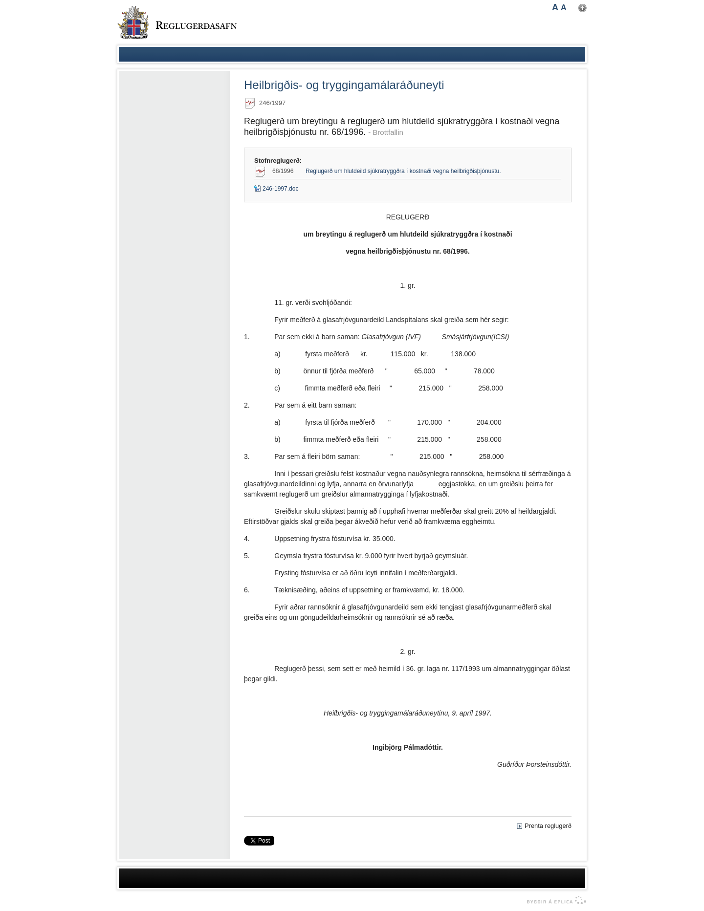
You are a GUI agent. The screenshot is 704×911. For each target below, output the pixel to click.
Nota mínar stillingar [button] (582, 8)
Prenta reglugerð (548, 825)
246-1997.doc (276, 188)
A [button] (555, 7)
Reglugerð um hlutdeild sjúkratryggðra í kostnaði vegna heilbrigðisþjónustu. (403, 171)
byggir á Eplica (554, 900)
